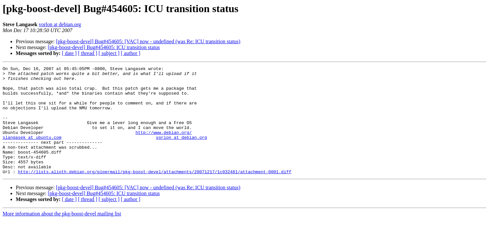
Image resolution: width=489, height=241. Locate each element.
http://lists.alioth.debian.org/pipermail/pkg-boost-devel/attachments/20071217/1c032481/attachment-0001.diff (155, 193)
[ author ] (131, 53)
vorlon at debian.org (60, 24)
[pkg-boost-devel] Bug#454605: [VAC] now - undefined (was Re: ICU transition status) (148, 41)
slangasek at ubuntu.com (32, 152)
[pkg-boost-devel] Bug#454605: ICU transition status (104, 47)
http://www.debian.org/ (164, 146)
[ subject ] (109, 53)
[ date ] (69, 53)
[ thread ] (87, 53)
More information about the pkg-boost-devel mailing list (62, 235)
